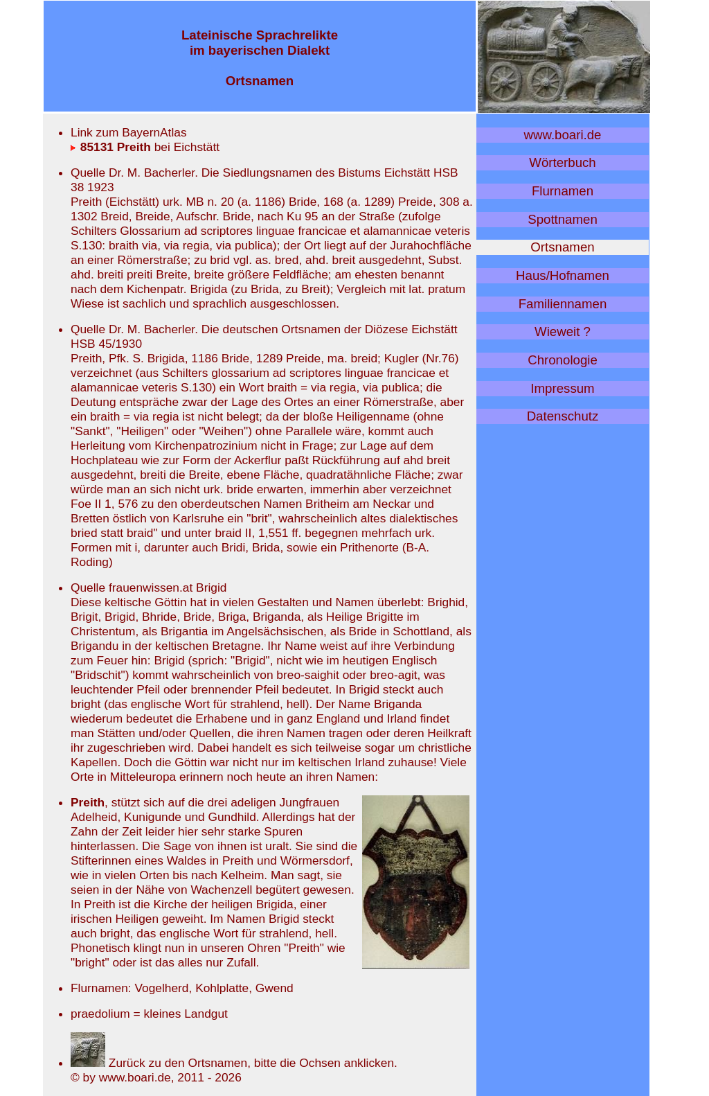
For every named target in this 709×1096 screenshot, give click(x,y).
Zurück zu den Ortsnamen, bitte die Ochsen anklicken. (234, 1063)
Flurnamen (562, 191)
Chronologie (563, 360)
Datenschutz (563, 416)
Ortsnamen (562, 247)
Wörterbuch (562, 162)
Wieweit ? (563, 331)
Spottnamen (563, 219)
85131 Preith (111, 147)
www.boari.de (563, 134)
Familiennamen (563, 304)
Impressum (562, 388)
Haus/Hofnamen (562, 275)
